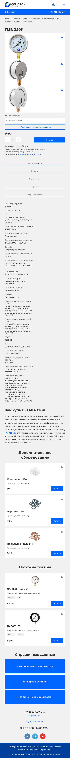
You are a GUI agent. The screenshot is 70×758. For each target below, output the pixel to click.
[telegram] (35, 736)
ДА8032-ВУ (14, 626)
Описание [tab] (35, 171)
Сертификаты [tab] (35, 179)
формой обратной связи (30, 154)
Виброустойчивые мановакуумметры (45, 18)
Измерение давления (13, 21)
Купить (49, 140)
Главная (7, 18)
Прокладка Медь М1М (21, 543)
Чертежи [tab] (35, 187)
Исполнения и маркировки (35, 697)
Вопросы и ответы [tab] (35, 195)
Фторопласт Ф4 (17, 479)
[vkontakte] (27, 736)
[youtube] (43, 736)
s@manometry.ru (35, 721)
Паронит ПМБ (16, 511)
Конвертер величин (35, 681)
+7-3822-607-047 (57, 12)
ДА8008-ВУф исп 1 (18, 589)
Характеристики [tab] (35, 163)
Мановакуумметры (21, 18)
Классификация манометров (35, 666)
